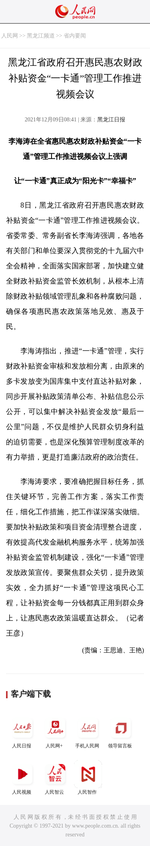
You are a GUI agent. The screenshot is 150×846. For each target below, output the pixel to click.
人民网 (9, 36)
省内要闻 (75, 36)
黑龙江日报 (111, 120)
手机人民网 (88, 731)
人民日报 (22, 731)
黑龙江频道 (41, 36)
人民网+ (55, 731)
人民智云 (55, 777)
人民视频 (22, 777)
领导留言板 (121, 731)
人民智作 (88, 777)
